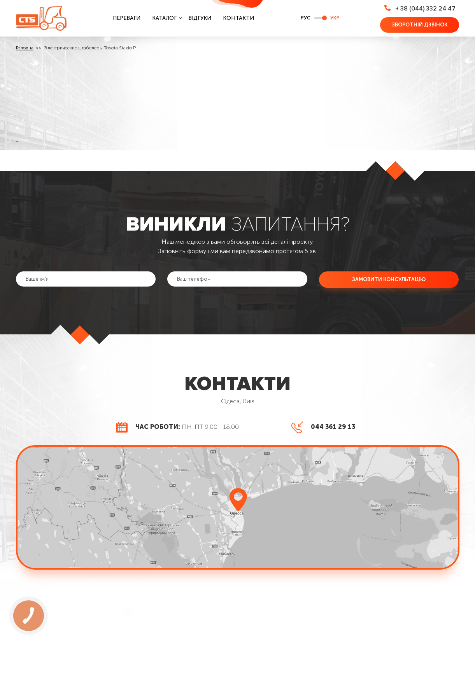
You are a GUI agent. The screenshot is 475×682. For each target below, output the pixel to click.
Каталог (164, 18)
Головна (24, 48)
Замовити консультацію (389, 279)
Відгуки (199, 18)
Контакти (238, 18)
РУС (305, 18)
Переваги (126, 18)
